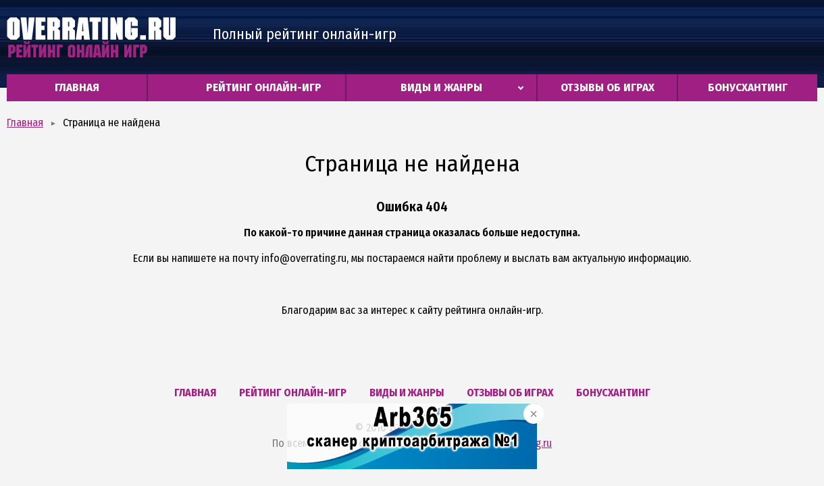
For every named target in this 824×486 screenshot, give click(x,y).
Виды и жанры (441, 87)
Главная (77, 87)
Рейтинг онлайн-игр (263, 87)
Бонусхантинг (748, 87)
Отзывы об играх (607, 87)
